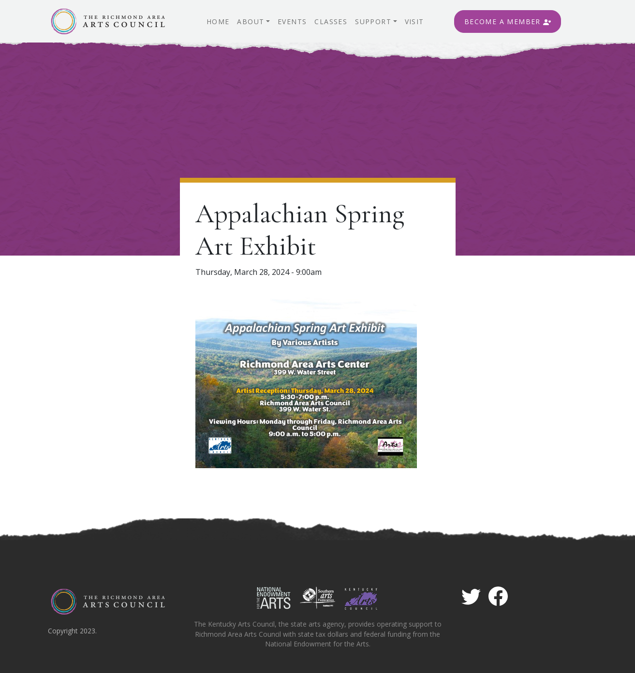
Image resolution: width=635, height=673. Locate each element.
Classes (330, 21)
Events (292, 21)
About (250, 21)
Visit (414, 21)
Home (218, 21)
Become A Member (507, 21)
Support (373, 21)
